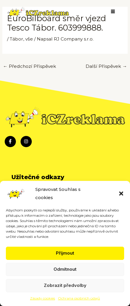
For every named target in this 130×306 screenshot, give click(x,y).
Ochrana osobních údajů (79, 298)
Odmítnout (65, 269)
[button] (121, 193)
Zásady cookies (42, 298)
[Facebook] (10, 141)
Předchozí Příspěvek (29, 66)
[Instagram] (26, 141)
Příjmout (65, 253)
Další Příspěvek (106, 66)
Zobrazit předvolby (65, 285)
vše (29, 39)
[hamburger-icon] (113, 11)
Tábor (16, 39)
